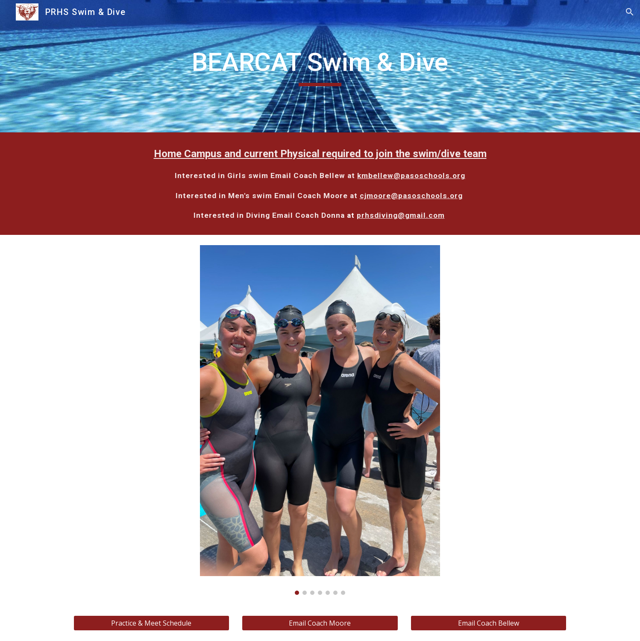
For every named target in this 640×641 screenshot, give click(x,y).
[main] (319, 66)
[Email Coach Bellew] (488, 623)
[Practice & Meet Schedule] (151, 623)
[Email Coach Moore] (319, 623)
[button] (629, 12)
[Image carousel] (320, 420)
